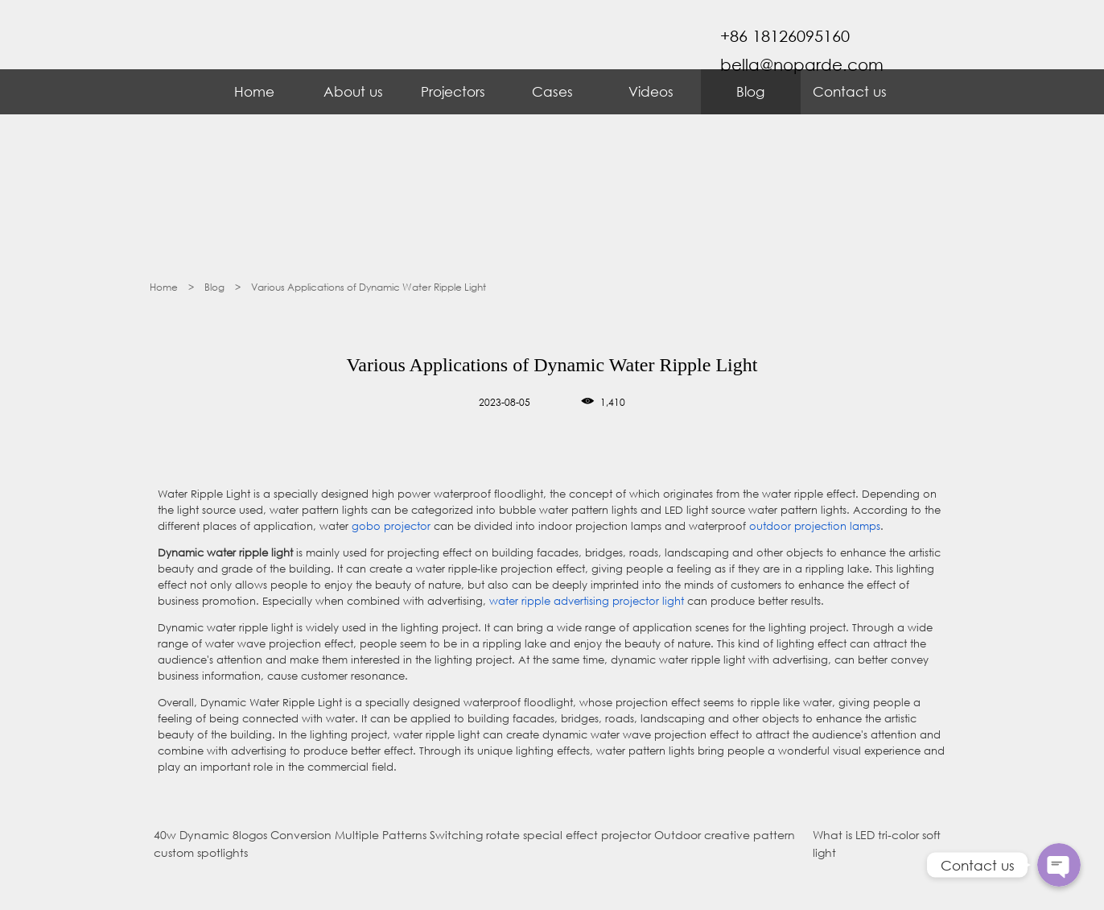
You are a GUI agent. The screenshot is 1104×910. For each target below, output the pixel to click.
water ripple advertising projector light (586, 601)
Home (254, 91)
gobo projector (391, 526)
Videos (651, 91)
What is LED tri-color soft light (877, 843)
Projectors (453, 91)
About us (353, 91)
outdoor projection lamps (814, 526)
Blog (750, 91)
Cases (552, 91)
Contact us (850, 91)
